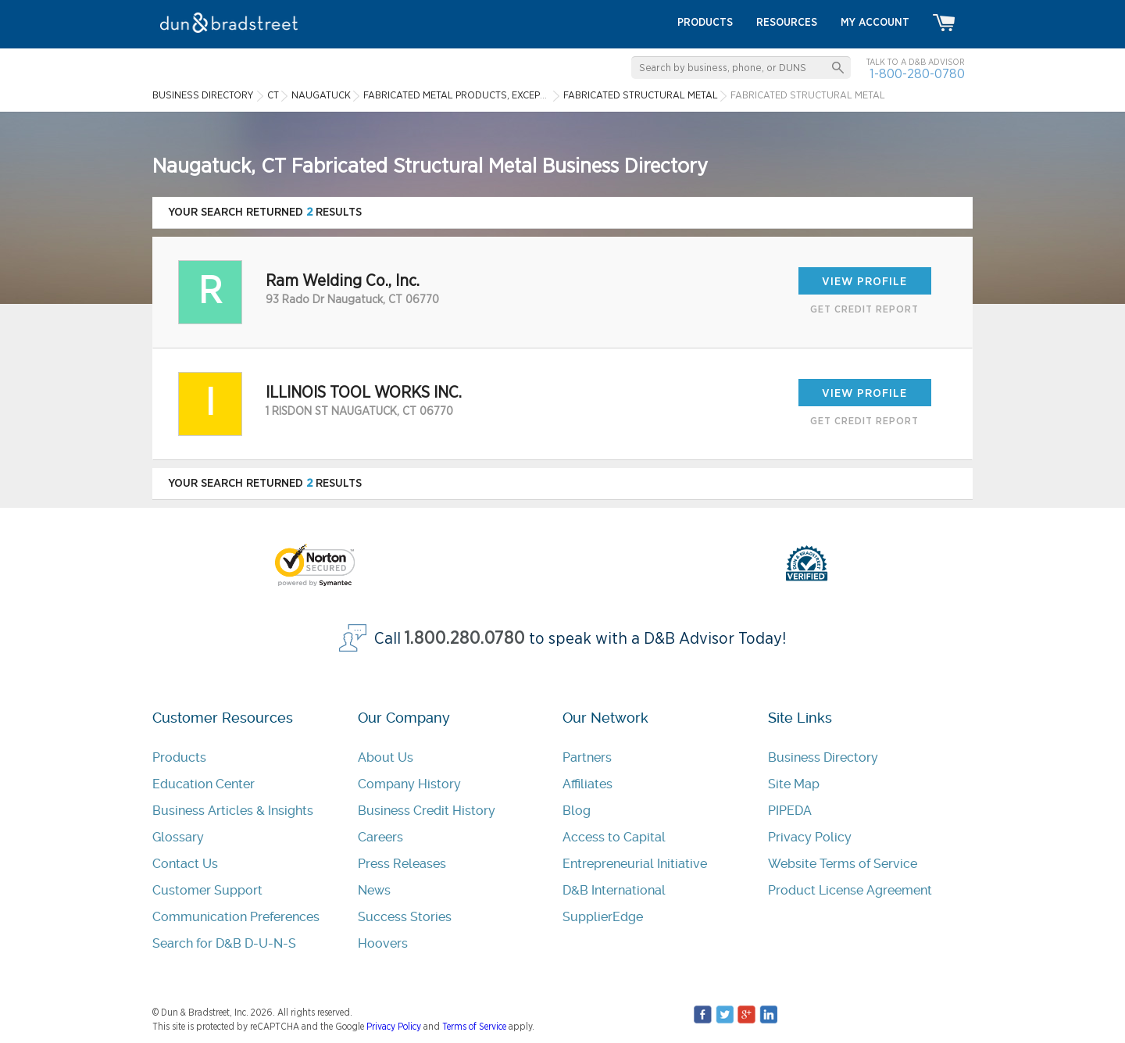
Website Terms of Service (842, 863)
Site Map (794, 784)
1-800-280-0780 (917, 73)
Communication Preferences (236, 916)
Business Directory (823, 757)
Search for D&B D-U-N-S (224, 943)
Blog (576, 810)
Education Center (203, 784)
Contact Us (185, 863)
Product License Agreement (850, 890)
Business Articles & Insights (232, 810)
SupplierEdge (602, 916)
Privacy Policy (810, 837)
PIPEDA (790, 810)
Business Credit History (426, 810)
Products (179, 757)
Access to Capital (614, 837)
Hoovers (383, 943)
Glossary (178, 837)
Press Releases (402, 863)
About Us (385, 757)
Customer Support (207, 890)
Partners (587, 757)
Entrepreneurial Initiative (634, 863)
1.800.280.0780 (465, 639)
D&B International (614, 890)
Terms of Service (474, 1026)
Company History (409, 784)
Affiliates (587, 784)
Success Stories (405, 916)
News (374, 890)
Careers (380, 837)
